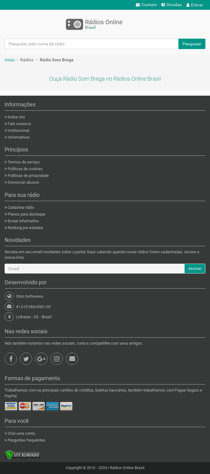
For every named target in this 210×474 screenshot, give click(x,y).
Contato (146, 4)
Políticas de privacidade (28, 175)
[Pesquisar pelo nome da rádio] (92, 44)
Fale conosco (19, 123)
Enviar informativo (23, 221)
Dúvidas (171, 4)
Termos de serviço (23, 162)
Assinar (194, 268)
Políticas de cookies (25, 168)
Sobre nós (16, 117)
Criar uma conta (21, 433)
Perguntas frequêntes (26, 440)
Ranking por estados (25, 227)
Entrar (194, 4)
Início (10, 59)
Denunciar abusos (23, 182)
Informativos (18, 137)
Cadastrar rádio (20, 207)
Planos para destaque (26, 214)
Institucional (18, 130)
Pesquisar (191, 43)
